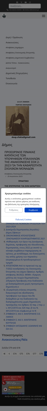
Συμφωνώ (33, 210)
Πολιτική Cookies (23, 219)
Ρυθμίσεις (13, 210)
